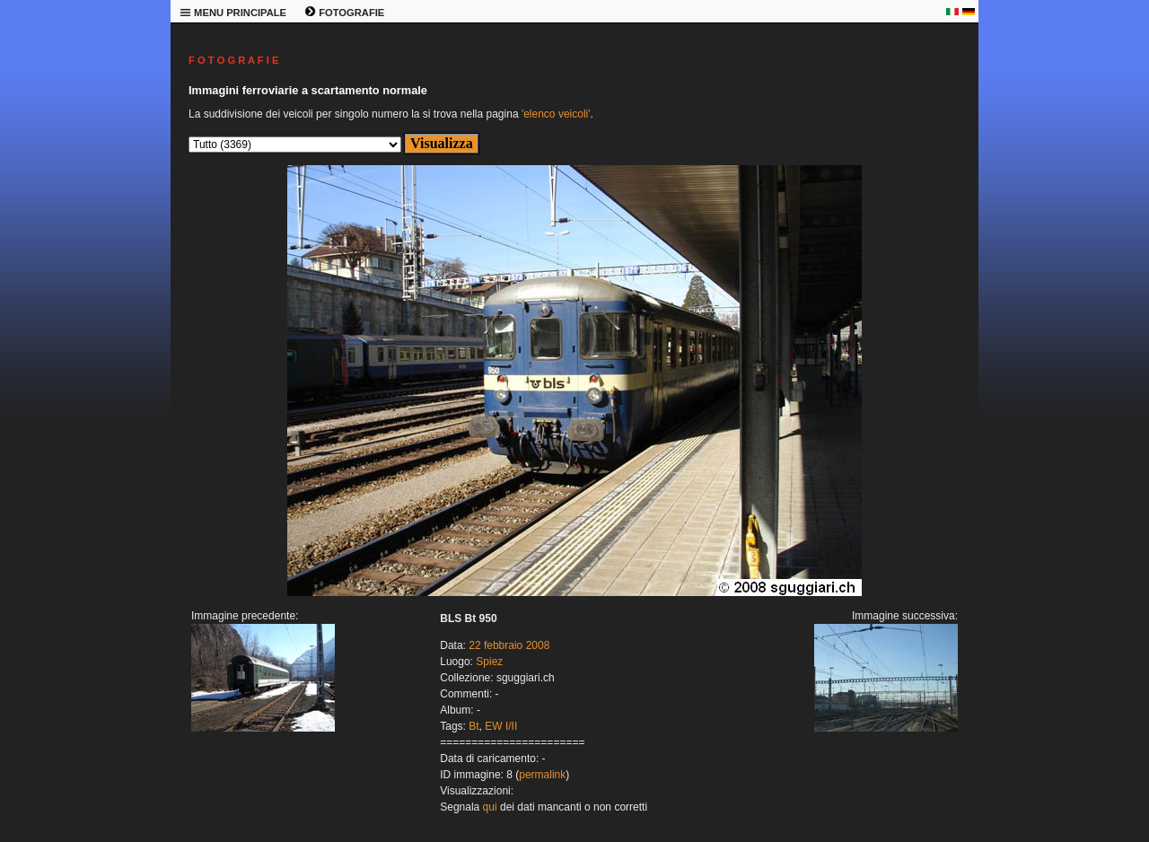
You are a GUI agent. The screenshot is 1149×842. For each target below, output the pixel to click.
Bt (473, 726)
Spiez (489, 661)
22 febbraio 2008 (509, 645)
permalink (542, 774)
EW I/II (501, 726)
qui (490, 807)
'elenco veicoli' (556, 114)
